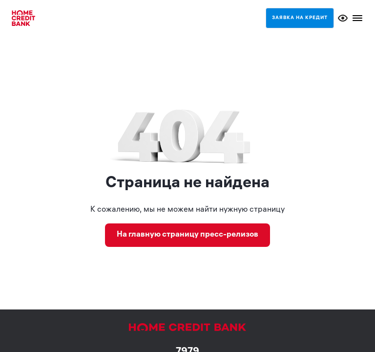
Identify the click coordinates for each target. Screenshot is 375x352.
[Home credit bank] (23, 18)
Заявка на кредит (300, 18)
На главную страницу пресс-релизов (187, 235)
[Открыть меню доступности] (343, 18)
